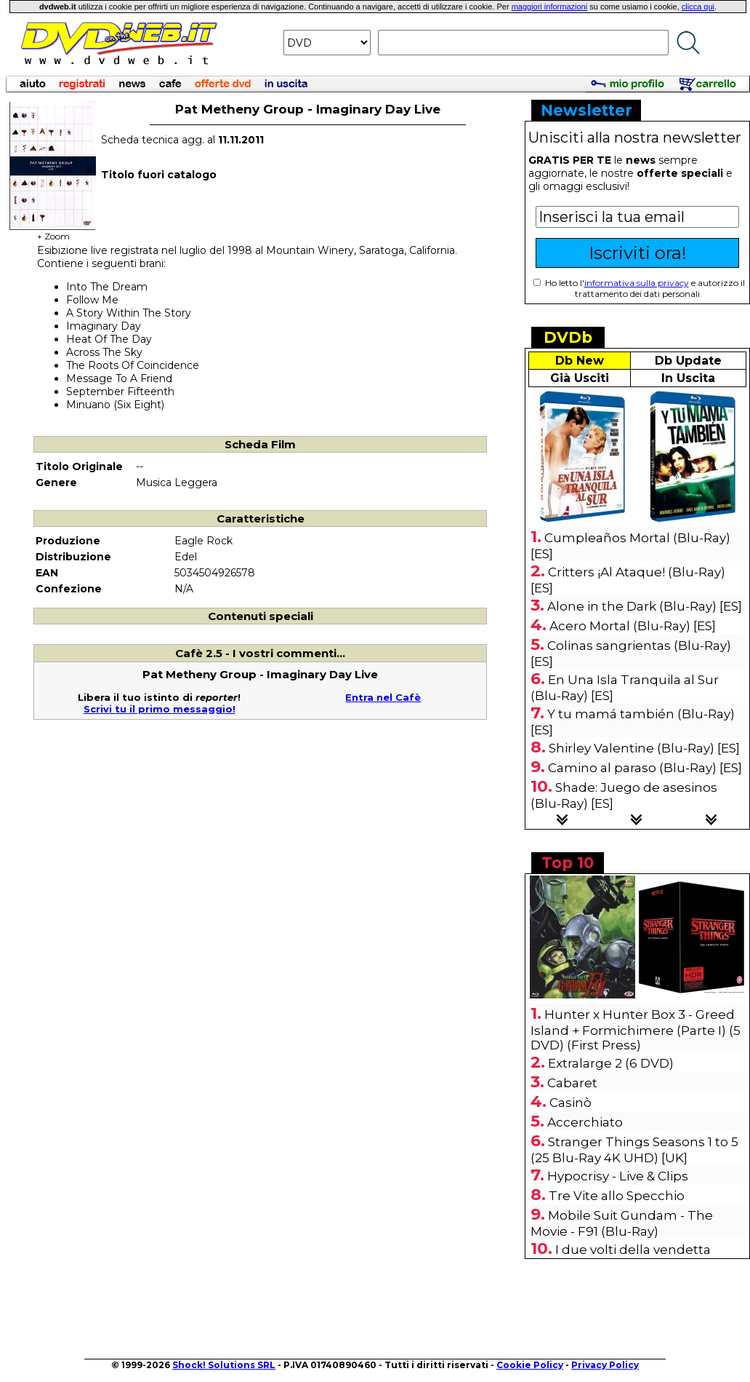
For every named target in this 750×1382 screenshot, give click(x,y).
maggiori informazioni (550, 6)
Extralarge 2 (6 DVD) (611, 1063)
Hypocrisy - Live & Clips (617, 1176)
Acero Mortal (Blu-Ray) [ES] (632, 626)
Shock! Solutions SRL (223, 1364)
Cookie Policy (529, 1364)
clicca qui (698, 6)
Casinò (570, 1102)
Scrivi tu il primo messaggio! (159, 709)
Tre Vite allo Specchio (617, 1195)
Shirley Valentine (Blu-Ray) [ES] (644, 748)
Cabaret (572, 1083)
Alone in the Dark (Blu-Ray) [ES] (644, 606)
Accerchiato (585, 1122)
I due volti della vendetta (633, 1249)
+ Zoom (53, 232)
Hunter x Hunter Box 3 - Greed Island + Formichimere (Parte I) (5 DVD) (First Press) (636, 1029)
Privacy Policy (605, 1364)
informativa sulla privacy (636, 282)
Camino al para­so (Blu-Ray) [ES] (645, 768)
